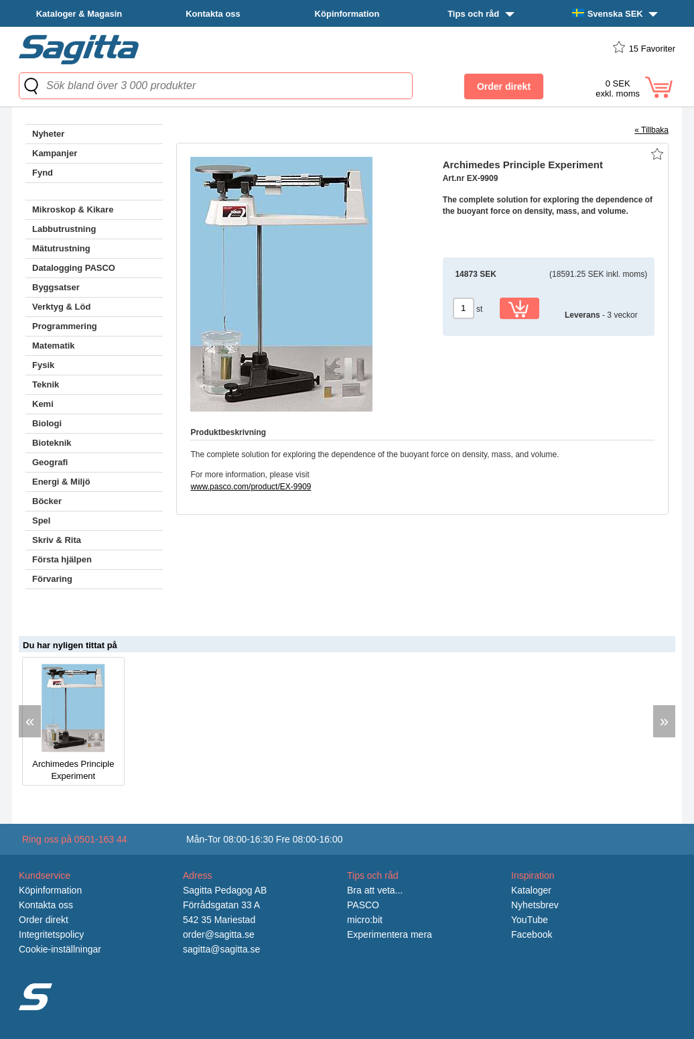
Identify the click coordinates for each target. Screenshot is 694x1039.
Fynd (42, 173)
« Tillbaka (651, 130)
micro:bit (365, 919)
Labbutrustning (64, 229)
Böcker (47, 501)
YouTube (529, 919)
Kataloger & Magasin (79, 14)
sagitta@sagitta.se (221, 949)
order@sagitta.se (219, 934)
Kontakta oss (213, 14)
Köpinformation (347, 14)
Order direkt (43, 919)
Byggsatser (56, 287)
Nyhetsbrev (535, 905)
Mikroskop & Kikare (72, 209)
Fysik (43, 365)
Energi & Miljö (61, 482)
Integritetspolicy (51, 934)
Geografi (50, 462)
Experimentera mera (389, 934)
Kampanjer (54, 153)
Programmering (64, 326)
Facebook (531, 934)
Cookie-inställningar (60, 949)
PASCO (363, 905)
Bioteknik (52, 443)
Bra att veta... (375, 890)
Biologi (47, 423)
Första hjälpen (62, 559)
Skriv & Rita (56, 540)
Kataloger (531, 890)
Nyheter (48, 134)
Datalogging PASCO (73, 268)
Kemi (43, 404)
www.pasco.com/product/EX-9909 (250, 486)
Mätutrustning (61, 248)
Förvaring (52, 579)
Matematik (53, 346)
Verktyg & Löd (61, 307)
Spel (41, 520)
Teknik (45, 384)
